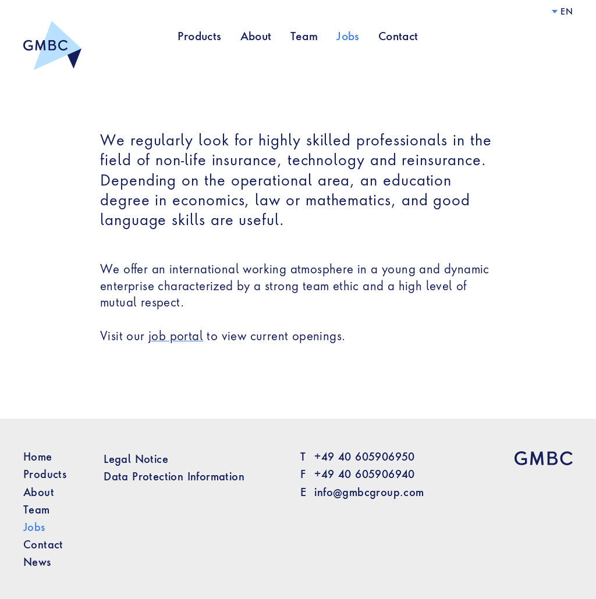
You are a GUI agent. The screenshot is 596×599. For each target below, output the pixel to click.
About (256, 35)
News (37, 562)
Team (304, 35)
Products (199, 35)
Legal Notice (136, 459)
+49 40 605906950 (364, 456)
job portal (175, 336)
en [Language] (566, 11)
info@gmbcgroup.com (369, 492)
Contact (398, 35)
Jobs (348, 35)
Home (37, 456)
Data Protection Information (174, 476)
